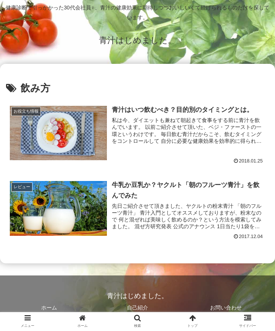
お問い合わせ (226, 308)
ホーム (49, 308)
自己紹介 (137, 308)
